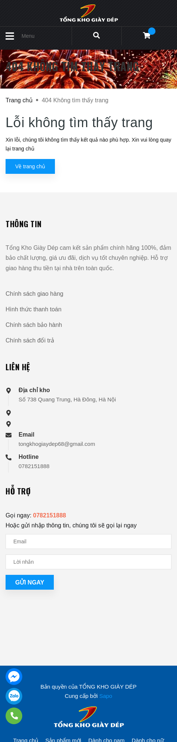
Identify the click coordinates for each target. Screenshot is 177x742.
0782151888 (34, 466)
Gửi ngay (29, 582)
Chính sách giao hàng (34, 294)
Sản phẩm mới (63, 726)
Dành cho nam (106, 726)
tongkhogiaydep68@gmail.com (57, 444)
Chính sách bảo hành (34, 325)
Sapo (105, 681)
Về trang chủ (30, 166)
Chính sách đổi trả (30, 340)
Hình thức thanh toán (34, 309)
